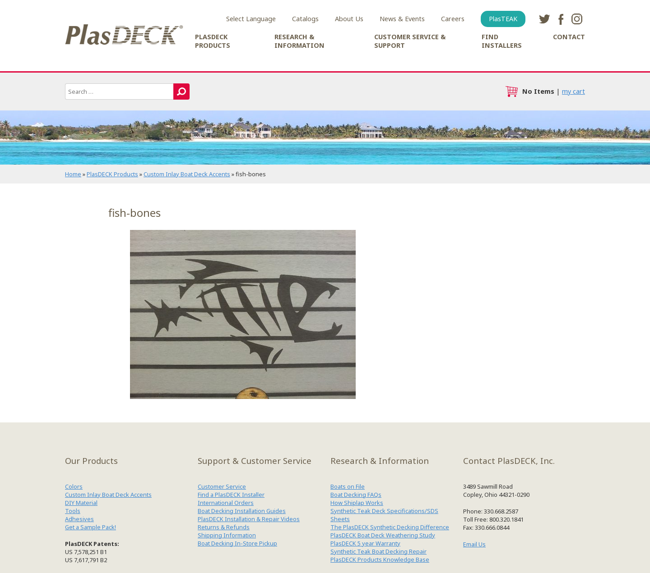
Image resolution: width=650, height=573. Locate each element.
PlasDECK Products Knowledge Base (379, 559)
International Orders (226, 503)
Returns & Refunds (224, 527)
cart (511, 91)
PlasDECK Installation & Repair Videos (249, 519)
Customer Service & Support (410, 41)
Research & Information (299, 41)
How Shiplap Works (356, 503)
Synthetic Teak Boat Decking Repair (378, 551)
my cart (573, 91)
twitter (544, 19)
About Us (349, 18)
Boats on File (347, 486)
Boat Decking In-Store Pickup (237, 543)
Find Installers (502, 41)
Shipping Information (227, 535)
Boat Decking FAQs (355, 494)
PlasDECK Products (212, 41)
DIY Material (81, 503)
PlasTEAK (503, 18)
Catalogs (305, 18)
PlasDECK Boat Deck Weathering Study (382, 535)
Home (73, 174)
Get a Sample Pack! (90, 527)
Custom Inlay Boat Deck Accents (187, 174)
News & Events (402, 18)
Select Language (251, 18)
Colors (74, 486)
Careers (452, 18)
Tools (72, 511)
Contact (569, 36)
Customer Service (222, 486)
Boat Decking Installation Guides (242, 511)
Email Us (474, 544)
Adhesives (79, 519)
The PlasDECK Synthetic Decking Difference (389, 527)
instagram (577, 19)
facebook (560, 19)
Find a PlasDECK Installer (231, 494)
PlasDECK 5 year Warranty (365, 543)
